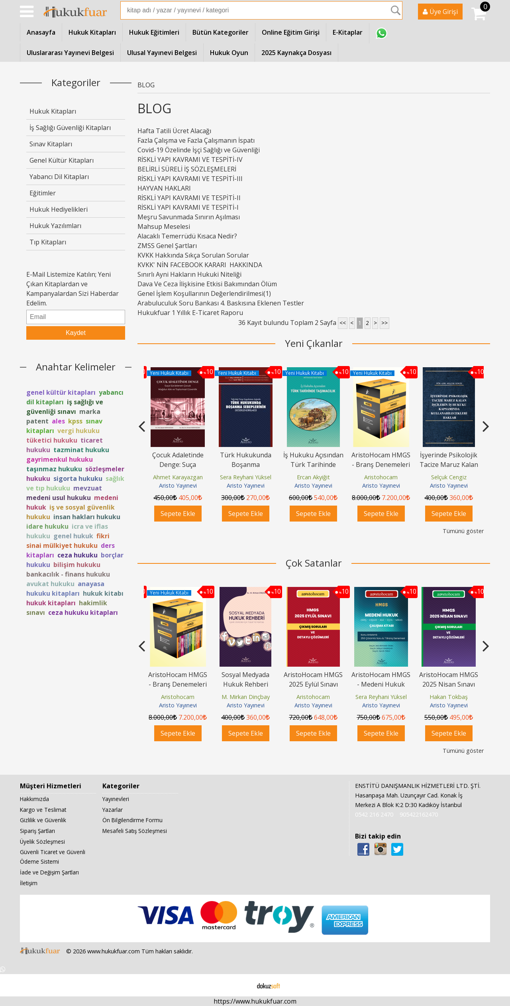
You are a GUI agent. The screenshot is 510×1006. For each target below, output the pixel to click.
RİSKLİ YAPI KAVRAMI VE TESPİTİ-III (190, 178)
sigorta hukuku (77, 478)
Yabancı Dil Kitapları (59, 176)
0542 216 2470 (374, 814)
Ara (395, 10)
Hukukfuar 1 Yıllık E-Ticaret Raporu (190, 312)
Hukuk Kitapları (52, 111)
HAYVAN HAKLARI (164, 188)
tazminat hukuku (81, 449)
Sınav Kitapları (50, 144)
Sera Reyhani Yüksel (313, 477)
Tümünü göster (463, 531)
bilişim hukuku (76, 564)
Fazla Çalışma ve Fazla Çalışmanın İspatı (196, 140)
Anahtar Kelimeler (76, 366)
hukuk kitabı (103, 593)
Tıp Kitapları (47, 242)
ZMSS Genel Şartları (167, 245)
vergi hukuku (78, 430)
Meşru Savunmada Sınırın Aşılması (188, 217)
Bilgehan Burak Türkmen (179, 477)
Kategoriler (75, 82)
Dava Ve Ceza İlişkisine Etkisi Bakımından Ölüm (207, 284)
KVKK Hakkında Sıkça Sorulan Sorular (193, 255)
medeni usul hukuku (58, 497)
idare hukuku (47, 526)
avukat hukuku (50, 583)
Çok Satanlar (314, 562)
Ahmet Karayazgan (246, 477)
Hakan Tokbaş (449, 697)
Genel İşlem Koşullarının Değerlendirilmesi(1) (204, 293)
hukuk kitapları (51, 602)
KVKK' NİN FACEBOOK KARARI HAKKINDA (217, 264)
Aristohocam (448, 477)
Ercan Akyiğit (381, 477)
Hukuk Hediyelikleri (58, 209)
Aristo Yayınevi (178, 485)
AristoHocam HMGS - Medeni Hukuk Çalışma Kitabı (380, 684)
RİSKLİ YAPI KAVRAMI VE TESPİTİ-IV (190, 159)
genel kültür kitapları (61, 392)
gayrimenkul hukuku (59, 459)
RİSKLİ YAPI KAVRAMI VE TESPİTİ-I (188, 207)
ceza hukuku (77, 555)
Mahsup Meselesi (163, 226)
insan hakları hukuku (86, 516)
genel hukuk (73, 536)
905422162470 (419, 814)
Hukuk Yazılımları (55, 225)
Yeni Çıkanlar (314, 343)
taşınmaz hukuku (54, 469)
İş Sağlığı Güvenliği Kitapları (70, 127)
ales (58, 421)
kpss (75, 421)
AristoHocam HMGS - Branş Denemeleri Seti (448, 464)
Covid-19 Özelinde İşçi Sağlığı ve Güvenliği (198, 150)
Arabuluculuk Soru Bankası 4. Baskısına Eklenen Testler (220, 303)
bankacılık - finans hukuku (68, 574)
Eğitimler (42, 193)
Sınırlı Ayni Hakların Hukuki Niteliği (189, 274)
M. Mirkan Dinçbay (246, 697)
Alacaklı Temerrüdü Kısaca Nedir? (187, 236)
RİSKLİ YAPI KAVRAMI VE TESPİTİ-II (189, 197)
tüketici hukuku (51, 440)
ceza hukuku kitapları (83, 612)
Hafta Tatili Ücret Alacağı (174, 130)
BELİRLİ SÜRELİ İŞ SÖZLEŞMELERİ (186, 169)
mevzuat (87, 488)
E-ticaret (242, 985)
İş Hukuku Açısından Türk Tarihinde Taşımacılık (381, 464)
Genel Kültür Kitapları (61, 160)
